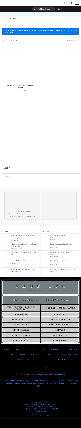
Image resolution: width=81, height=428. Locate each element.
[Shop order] (10, 40)
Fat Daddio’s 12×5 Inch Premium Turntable (20, 86)
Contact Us (73, 30)
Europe (40, 30)
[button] (71, 3)
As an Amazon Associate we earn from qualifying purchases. (40, 374)
